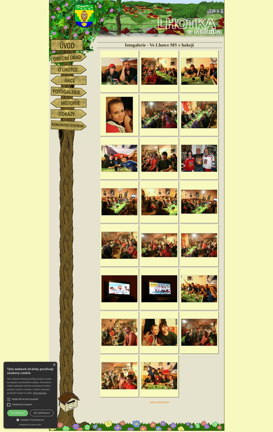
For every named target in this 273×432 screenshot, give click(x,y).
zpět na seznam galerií (159, 402)
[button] (30, 419)
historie (71, 103)
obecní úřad (71, 56)
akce (71, 80)
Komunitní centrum (71, 124)
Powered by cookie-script (30, 425)
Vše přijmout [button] (17, 413)
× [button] (54, 365)
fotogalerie (71, 91)
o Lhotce (71, 69)
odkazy (71, 113)
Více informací (40, 393)
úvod (71, 43)
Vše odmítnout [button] (41, 413)
